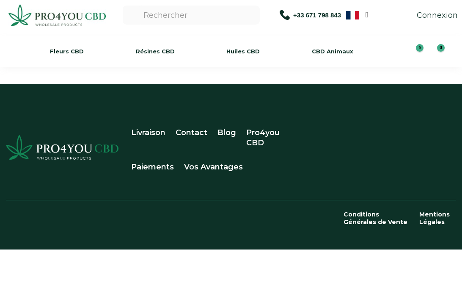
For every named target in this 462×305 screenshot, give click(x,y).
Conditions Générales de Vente (375, 218)
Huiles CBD (243, 51)
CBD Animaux (332, 51)
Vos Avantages (213, 167)
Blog (226, 132)
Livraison (148, 132)
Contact (191, 132)
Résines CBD (155, 51)
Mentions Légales (434, 218)
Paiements (152, 167)
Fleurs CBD (67, 51)
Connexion (429, 15)
